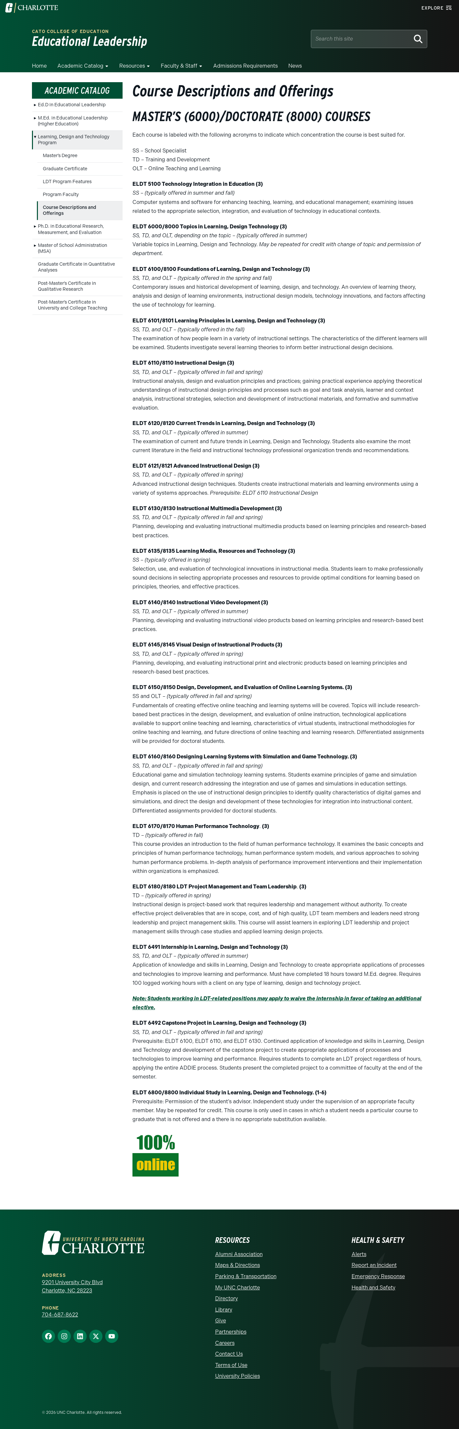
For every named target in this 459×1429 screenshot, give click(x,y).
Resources (132, 66)
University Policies (237, 1376)
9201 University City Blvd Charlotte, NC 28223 (72, 1286)
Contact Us (229, 1354)
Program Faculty (61, 194)
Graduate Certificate (65, 169)
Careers (225, 1343)
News (295, 66)
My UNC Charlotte (237, 1287)
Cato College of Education (70, 31)
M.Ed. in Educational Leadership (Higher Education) (73, 121)
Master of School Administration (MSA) (72, 248)
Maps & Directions (237, 1265)
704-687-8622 (60, 1315)
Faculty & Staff (179, 66)
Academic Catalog (80, 66)
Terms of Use (231, 1365)
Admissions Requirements (245, 66)
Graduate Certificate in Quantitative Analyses (76, 267)
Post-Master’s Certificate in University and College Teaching (72, 305)
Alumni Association (239, 1254)
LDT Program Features (67, 181)
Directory (226, 1298)
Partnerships (230, 1332)
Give (220, 1320)
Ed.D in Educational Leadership (72, 105)
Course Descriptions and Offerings (69, 210)
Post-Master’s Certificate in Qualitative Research (67, 286)
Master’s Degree (60, 155)
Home (39, 66)
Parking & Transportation (245, 1276)
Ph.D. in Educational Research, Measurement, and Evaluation (71, 229)
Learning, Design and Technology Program (73, 140)
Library (223, 1310)
